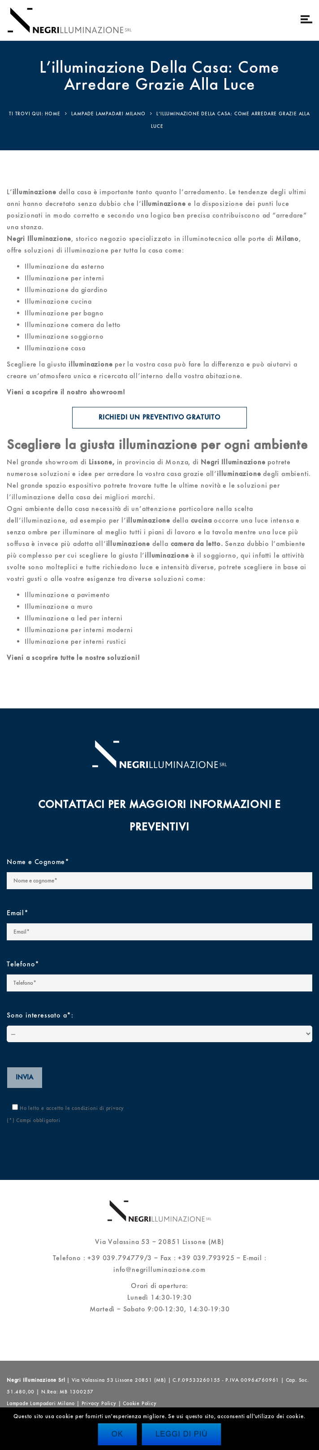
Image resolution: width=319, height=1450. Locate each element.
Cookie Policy (139, 1403)
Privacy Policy (99, 1403)
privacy (115, 1108)
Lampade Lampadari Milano (41, 1403)
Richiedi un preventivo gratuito (159, 417)
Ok (117, 1434)
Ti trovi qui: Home (34, 114)
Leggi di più (181, 1434)
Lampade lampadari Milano (108, 114)
